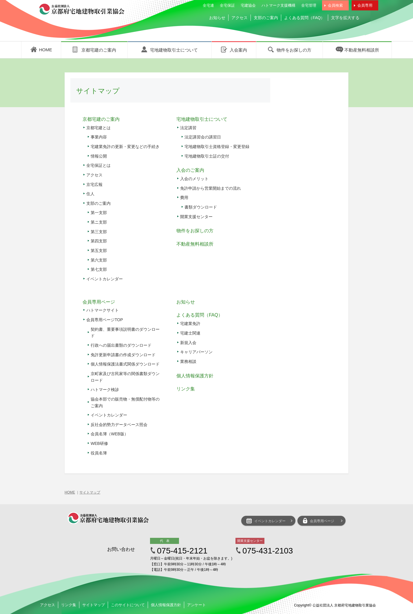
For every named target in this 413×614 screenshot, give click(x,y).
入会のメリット (194, 178)
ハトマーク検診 (105, 389)
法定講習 (188, 127)
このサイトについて (128, 605)
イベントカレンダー (104, 279)
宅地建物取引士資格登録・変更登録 (216, 146)
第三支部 (99, 231)
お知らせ (217, 17)
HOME (70, 492)
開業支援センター (196, 216)
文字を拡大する (345, 17)
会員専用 (364, 5)
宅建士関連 (190, 333)
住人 (90, 193)
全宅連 (208, 5)
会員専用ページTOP (104, 319)
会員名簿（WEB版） (109, 434)
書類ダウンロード (200, 207)
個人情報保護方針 (194, 375)
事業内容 (99, 137)
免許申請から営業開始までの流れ (210, 188)
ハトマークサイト (102, 310)
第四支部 (99, 241)
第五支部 (99, 250)
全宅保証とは (98, 165)
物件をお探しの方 (194, 230)
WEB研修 (99, 443)
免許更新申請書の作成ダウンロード (123, 354)
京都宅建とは (98, 127)
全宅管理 (308, 5)
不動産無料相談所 (194, 244)
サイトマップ (89, 492)
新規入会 (188, 342)
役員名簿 (99, 453)
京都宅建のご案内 (101, 119)
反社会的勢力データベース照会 (119, 424)
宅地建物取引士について (201, 119)
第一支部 (99, 212)
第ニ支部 (99, 222)
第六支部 (99, 260)
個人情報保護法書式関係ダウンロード (125, 364)
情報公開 (99, 156)
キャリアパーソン (196, 352)
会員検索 (335, 5)
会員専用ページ (99, 301)
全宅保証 (227, 5)
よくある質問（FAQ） (304, 17)
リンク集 (185, 388)
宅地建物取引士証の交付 (206, 156)
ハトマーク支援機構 (278, 5)
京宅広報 (94, 184)
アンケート (196, 605)
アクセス (239, 17)
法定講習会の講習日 (202, 137)
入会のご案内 (190, 170)
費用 (184, 197)
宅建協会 (248, 5)
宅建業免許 (190, 323)
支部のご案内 (266, 17)
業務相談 (188, 361)
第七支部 (99, 269)
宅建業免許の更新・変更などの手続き (125, 146)
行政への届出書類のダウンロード (121, 345)
